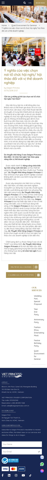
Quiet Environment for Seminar (24, 25)
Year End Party (36, 312)
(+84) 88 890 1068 (18, 403)
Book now (40, 3)
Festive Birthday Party (37, 343)
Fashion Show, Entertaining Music (39, 331)
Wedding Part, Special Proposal (38, 300)
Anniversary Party (39, 320)
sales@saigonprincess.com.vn (18, 406)
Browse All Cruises (21, 267)
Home (4, 25)
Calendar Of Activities (21, 275)
